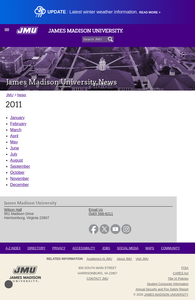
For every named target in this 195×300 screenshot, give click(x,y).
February (18, 124)
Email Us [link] (96, 210)
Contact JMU (97, 278)
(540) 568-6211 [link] (101, 214)
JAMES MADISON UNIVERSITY (166, 294)
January (17, 117)
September (20, 166)
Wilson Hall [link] (13, 210)
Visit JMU (142, 259)
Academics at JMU (99, 259)
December (19, 184)
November (19, 178)
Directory (36, 248)
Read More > (149, 12)
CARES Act (180, 273)
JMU (9, 95)
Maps (149, 248)
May (14, 142)
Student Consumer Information (167, 284)
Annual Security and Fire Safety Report (162, 289)
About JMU (124, 259)
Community (170, 248)
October (17, 172)
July (13, 154)
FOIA (184, 268)
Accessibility (83, 248)
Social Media (128, 248)
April (14, 136)
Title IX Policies (178, 278)
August (16, 160)
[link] (94, 233)
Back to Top (9, 284)
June (14, 148)
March (15, 130)
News (21, 95)
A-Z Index (13, 248)
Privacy (59, 248)
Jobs (106, 248)
